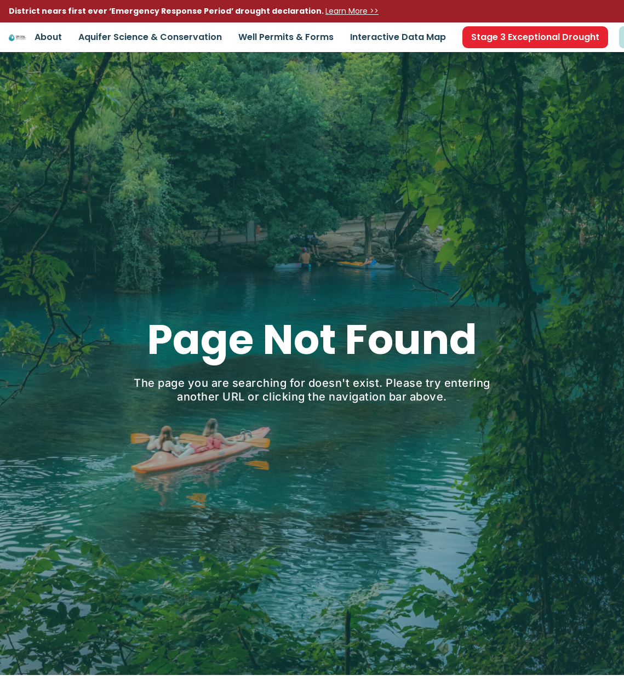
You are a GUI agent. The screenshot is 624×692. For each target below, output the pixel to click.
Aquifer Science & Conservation (150, 37)
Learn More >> (352, 10)
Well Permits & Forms (286, 37)
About (48, 37)
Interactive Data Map (398, 37)
